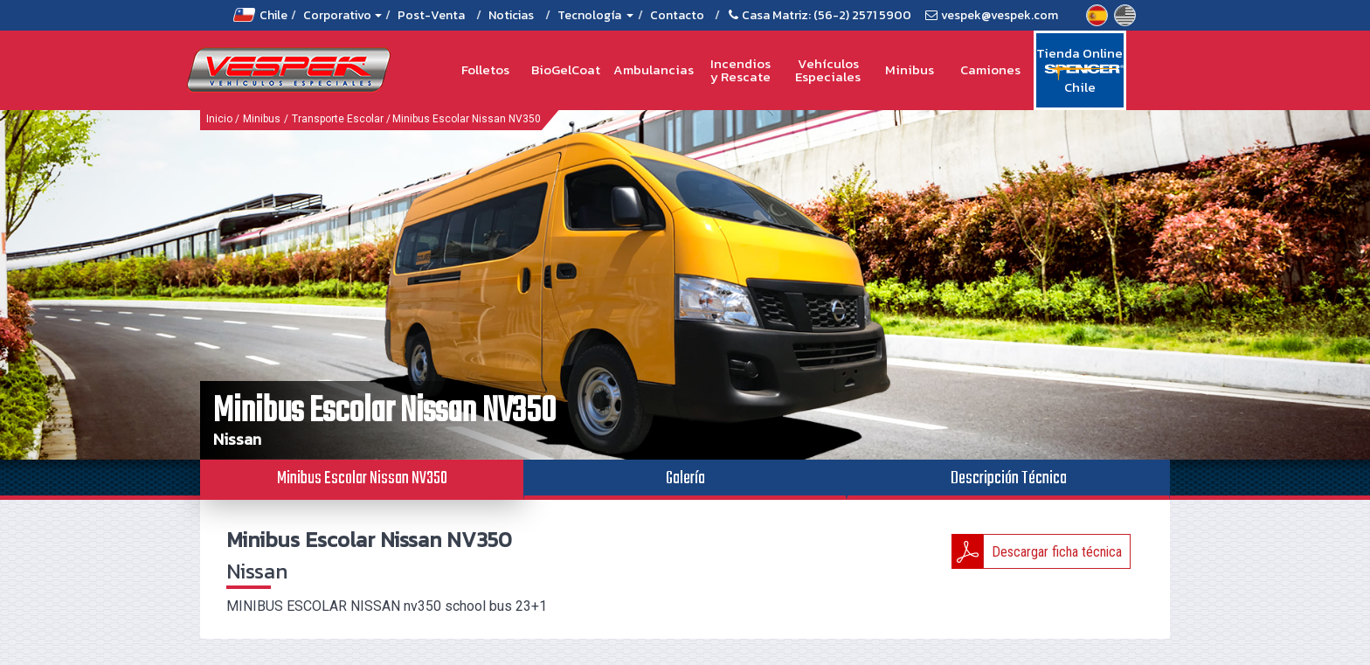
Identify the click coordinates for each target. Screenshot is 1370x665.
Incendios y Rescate (740, 70)
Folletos (485, 69)
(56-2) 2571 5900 (862, 15)
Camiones (990, 69)
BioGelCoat (565, 69)
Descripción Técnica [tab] (1009, 478)
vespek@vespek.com (999, 15)
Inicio (219, 119)
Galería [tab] (685, 478)
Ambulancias (653, 69)
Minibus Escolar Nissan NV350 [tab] (362, 478)
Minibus (909, 69)
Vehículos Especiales (828, 70)
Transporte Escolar (338, 119)
